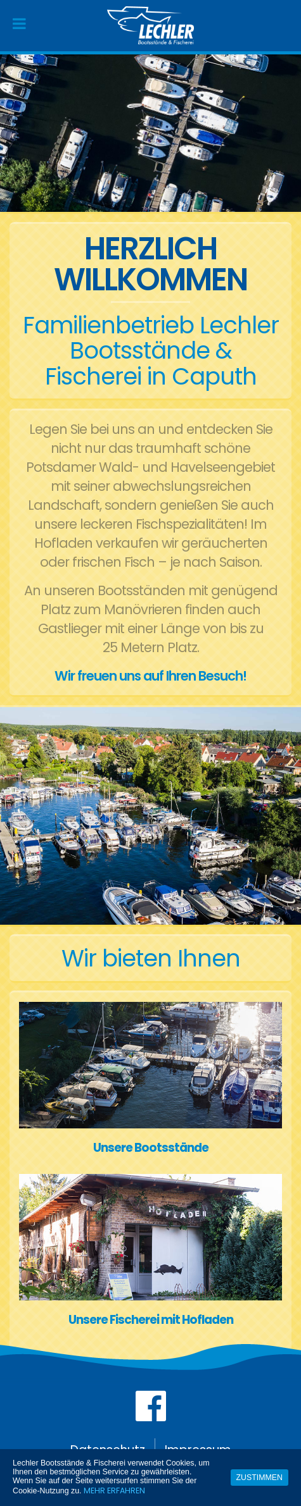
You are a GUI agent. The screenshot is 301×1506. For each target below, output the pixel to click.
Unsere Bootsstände (150, 1147)
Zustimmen (259, 1477)
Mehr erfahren (114, 1490)
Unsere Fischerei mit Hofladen (150, 1319)
